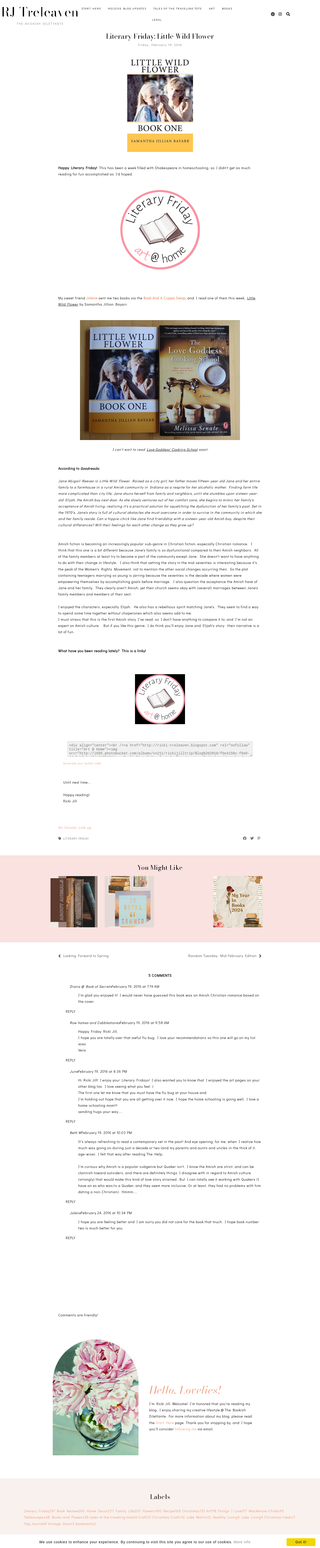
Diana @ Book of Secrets (91, 986)
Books (227, 8)
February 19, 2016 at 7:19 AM (136, 986)
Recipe (172, 1511)
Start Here (91, 8)
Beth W (76, 1132)
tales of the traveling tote (113, 1517)
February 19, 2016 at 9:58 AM (144, 1022)
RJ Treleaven (40, 11)
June (74, 1071)
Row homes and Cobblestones (95, 1022)
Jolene (92, 298)
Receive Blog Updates (127, 8)
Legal (157, 19)
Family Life (128, 1511)
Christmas (193, 1511)
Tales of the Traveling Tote (178, 8)
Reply (71, 1011)
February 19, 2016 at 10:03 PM (107, 1132)
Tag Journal (35, 1523)
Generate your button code (82, 763)
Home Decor (100, 1511)
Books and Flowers (70, 1517)
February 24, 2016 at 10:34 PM (106, 1212)
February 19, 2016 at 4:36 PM (102, 1071)
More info (242, 1542)
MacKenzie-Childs (266, 1511)
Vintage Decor (61, 1523)
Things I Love (232, 1511)
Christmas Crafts (168, 1517)
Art (212, 8)
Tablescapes (37, 1517)
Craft (144, 1517)
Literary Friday (76, 838)
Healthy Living (226, 1517)
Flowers (152, 1511)
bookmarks (86, 1523)
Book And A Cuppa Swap (165, 298)
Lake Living (252, 1517)
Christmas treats (279, 1517)
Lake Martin (199, 1517)
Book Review (71, 1511)
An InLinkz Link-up (75, 827)
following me (185, 1429)
